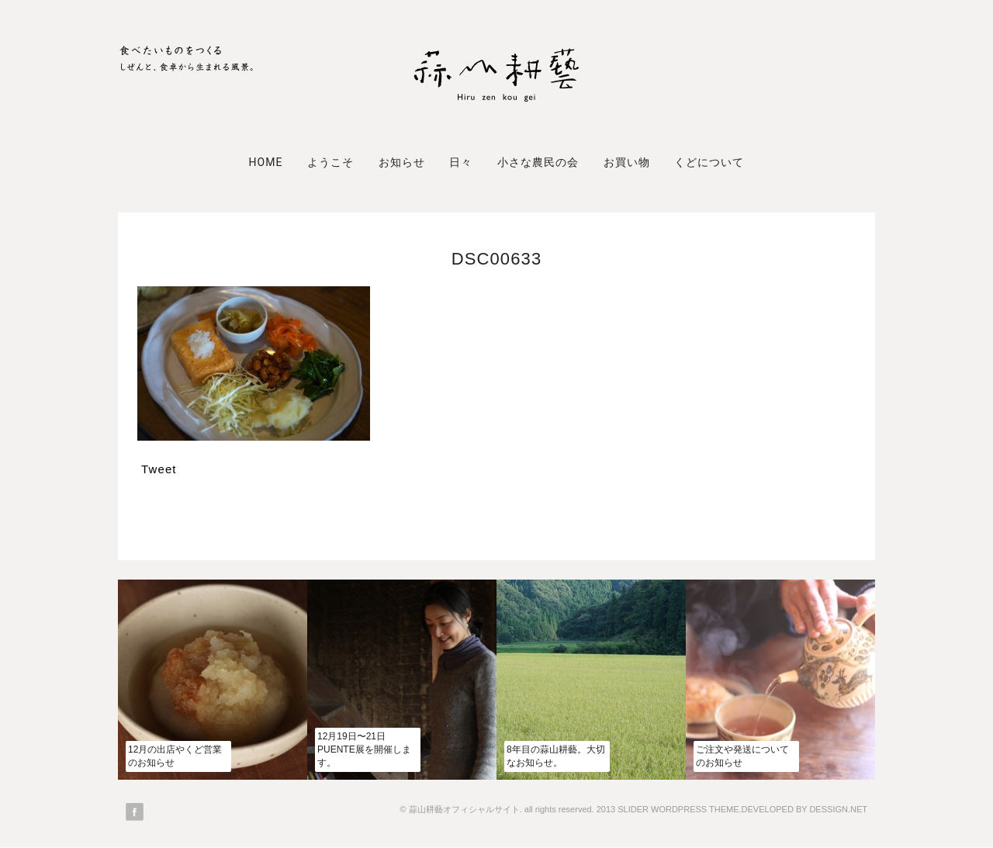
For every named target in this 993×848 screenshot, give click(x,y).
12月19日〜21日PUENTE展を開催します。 (364, 749)
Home (265, 162)
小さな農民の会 (538, 162)
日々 (460, 162)
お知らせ (402, 162)
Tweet (159, 469)
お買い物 (627, 162)
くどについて (709, 162)
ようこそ (330, 162)
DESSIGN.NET (838, 809)
